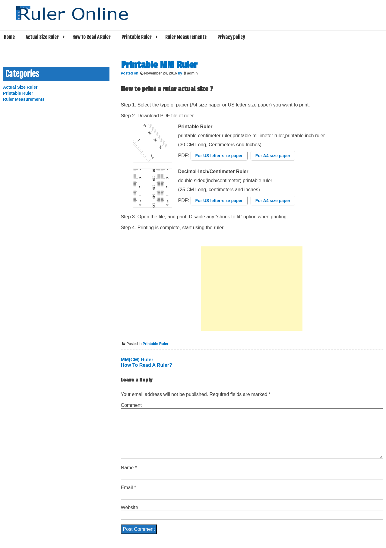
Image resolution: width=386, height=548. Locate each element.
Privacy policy (231, 37)
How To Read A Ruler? (146, 365)
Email (128, 487)
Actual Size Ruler (42, 37)
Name (129, 467)
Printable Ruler (137, 37)
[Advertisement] (251, 288)
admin (192, 73)
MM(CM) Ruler (137, 359)
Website (129, 507)
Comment (131, 405)
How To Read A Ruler (91, 37)
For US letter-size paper (219, 155)
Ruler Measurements (186, 37)
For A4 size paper (272, 155)
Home (9, 37)
